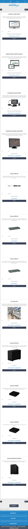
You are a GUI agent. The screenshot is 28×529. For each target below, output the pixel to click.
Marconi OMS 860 (14, 216)
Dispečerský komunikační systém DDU (14, 131)
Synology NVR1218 (14, 343)
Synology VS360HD (14, 385)
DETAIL (14, 38)
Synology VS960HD (14, 422)
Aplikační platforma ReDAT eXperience (14, 53)
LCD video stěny (14, 301)
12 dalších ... (14, 506)
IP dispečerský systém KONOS (14, 92)
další (26, 9)
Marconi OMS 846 (14, 173)
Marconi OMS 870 (14, 258)
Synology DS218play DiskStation (14, 458)
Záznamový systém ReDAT (14, 14)
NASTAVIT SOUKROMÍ (21, 526)
